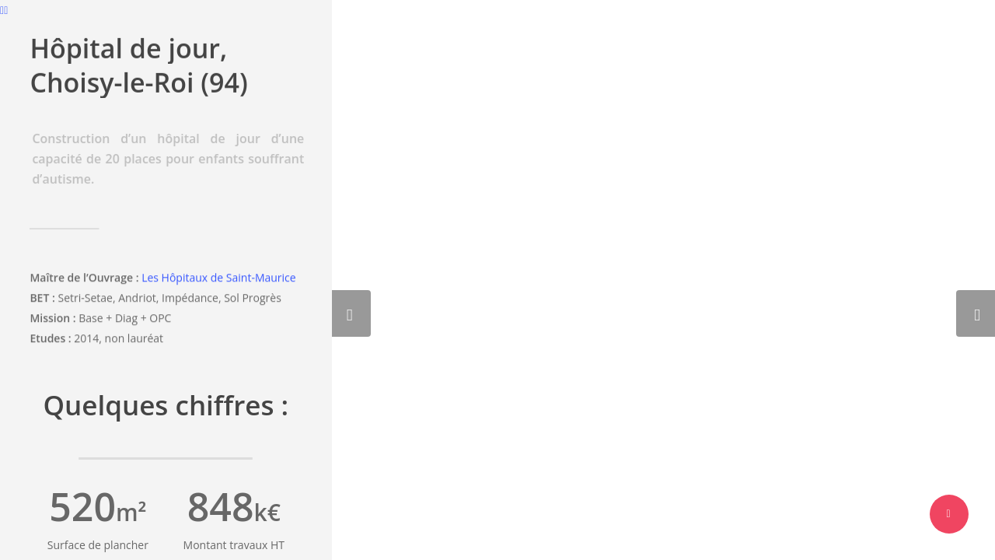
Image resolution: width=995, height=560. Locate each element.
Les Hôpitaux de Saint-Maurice (218, 279)
